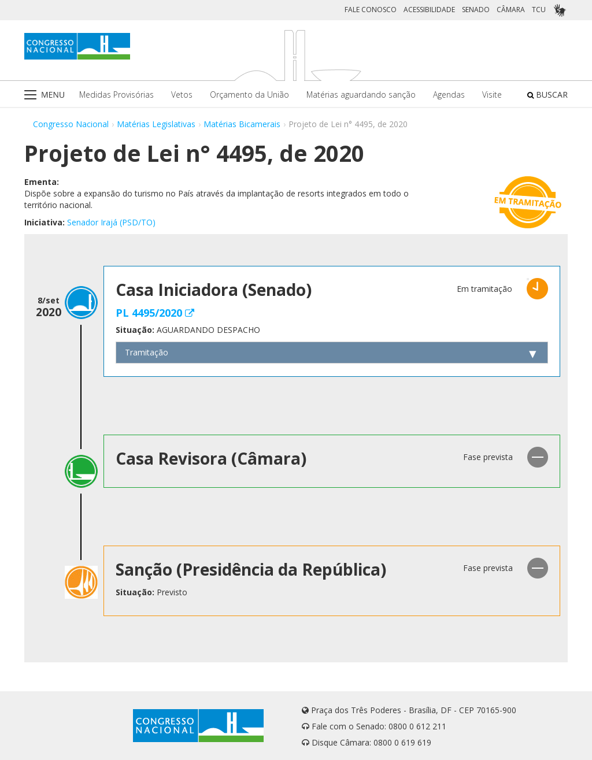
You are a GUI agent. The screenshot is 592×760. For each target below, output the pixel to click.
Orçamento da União (249, 94)
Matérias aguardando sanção (361, 94)
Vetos (182, 94)
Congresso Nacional (71, 123)
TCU (539, 9)
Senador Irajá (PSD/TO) (111, 222)
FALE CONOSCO (371, 9)
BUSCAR (547, 94)
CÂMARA (511, 9)
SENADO (476, 9)
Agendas (449, 94)
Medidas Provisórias (116, 94)
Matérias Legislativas (156, 123)
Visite (492, 94)
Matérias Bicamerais (242, 123)
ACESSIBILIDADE (429, 9)
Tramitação (146, 352)
